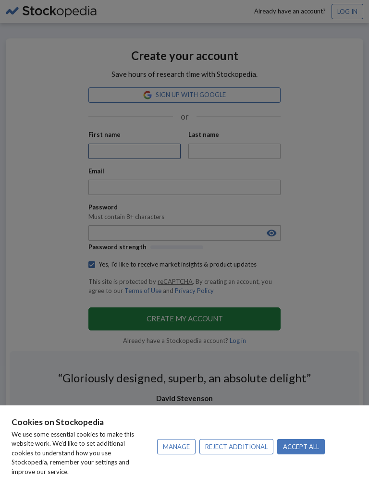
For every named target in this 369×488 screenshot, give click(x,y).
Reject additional (236, 447)
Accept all (301, 447)
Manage (176, 447)
